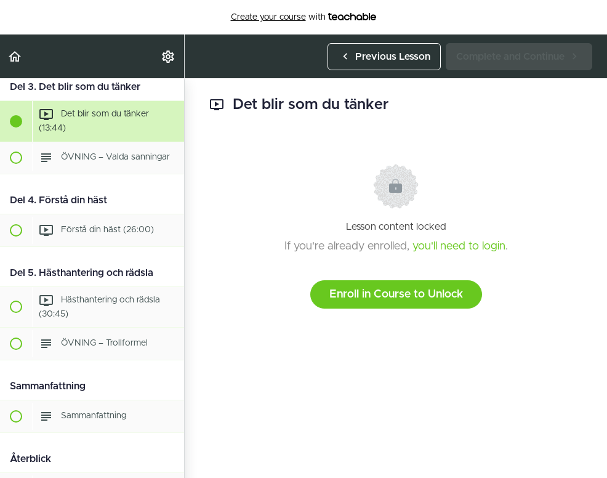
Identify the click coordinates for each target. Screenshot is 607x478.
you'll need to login (458, 246)
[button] (15, 56)
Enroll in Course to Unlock (396, 294)
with (304, 17)
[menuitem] (168, 56)
